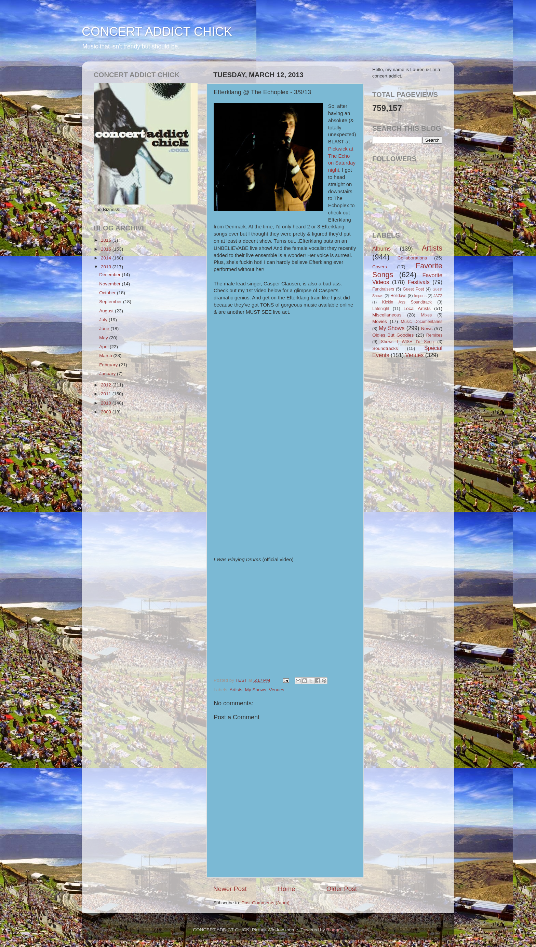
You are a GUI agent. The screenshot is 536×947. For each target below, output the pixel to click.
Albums (381, 248)
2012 (106, 384)
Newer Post (230, 888)
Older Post (341, 888)
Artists (236, 689)
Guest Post (413, 289)
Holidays (398, 295)
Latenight (380, 308)
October (108, 292)
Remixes (434, 335)
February (109, 364)
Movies (379, 321)
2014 (106, 257)
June (104, 328)
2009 (106, 411)
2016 (106, 240)
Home (286, 888)
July (104, 319)
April (104, 346)
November (110, 283)
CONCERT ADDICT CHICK (157, 32)
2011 (106, 393)
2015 (106, 249)
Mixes (426, 315)
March (106, 355)
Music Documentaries (421, 321)
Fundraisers (383, 289)
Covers (379, 266)
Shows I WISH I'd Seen (407, 341)
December (110, 274)
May (104, 337)
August (107, 310)
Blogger (334, 929)
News (427, 328)
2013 (106, 266)
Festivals (419, 282)
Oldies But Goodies (393, 335)
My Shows (255, 689)
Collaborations (412, 257)
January (108, 373)
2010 (106, 403)
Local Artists (416, 308)
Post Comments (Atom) (266, 902)
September (111, 301)
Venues (276, 689)
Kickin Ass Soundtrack (407, 302)
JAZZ (437, 296)
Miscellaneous (387, 314)
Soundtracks (385, 348)
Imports (420, 296)
